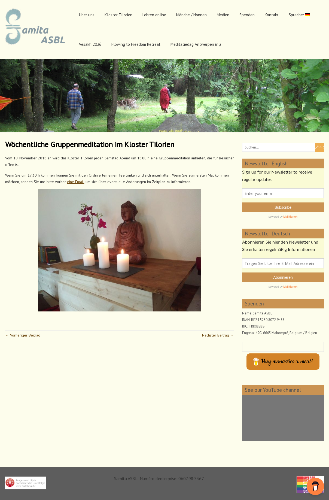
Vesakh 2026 (90, 44)
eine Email (75, 181)
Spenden (247, 14)
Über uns (87, 14)
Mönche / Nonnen (191, 14)
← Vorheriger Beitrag (22, 335)
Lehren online (154, 14)
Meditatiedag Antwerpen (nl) (195, 44)
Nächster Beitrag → (218, 335)
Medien (223, 14)
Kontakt (272, 14)
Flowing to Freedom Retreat (135, 44)
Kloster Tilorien (118, 14)
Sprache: (299, 14)
